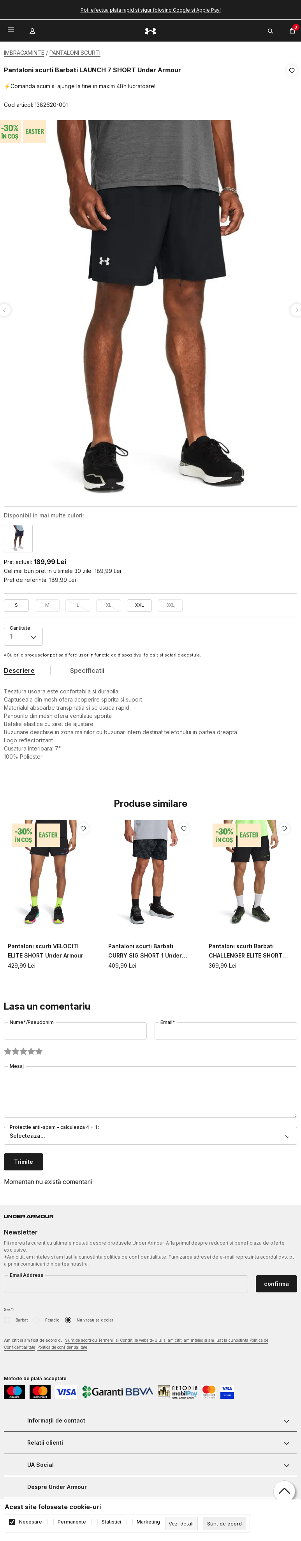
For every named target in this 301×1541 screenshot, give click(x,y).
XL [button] (109, 603)
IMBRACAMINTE (24, 52)
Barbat (22, 1318)
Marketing (148, 1522)
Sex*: (9, 1307)
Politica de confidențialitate (62, 1344)
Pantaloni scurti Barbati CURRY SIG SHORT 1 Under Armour (145, 949)
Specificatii (87, 668)
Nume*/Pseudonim (32, 1020)
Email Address (26, 1273)
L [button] (78, 603)
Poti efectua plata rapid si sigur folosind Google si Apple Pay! (151, 10)
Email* (167, 1020)
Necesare (30, 1522)
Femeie (52, 1318)
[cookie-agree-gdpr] (224, 1523)
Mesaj (17, 1064)
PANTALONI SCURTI (74, 52)
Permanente (72, 1522)
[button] (292, 87)
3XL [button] (170, 603)
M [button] (47, 603)
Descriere (19, 668)
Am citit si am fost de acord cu (136, 1342)
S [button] (16, 603)
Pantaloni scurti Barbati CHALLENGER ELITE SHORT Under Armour (245, 949)
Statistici (111, 1522)
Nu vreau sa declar (95, 1318)
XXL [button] (139, 603)
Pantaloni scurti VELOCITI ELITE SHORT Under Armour (45, 948)
